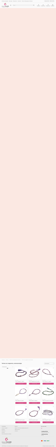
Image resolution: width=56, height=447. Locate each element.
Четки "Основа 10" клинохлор (48, 400)
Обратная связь (17, 429)
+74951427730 (44, 431)
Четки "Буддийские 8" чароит (34, 381)
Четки (7, 359)
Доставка (3, 429)
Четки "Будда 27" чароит (19, 381)
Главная (3, 359)
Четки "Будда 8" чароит (47, 419)
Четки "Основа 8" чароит (33, 419)
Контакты (3, 432)
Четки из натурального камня (15, 359)
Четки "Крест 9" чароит (33, 400)
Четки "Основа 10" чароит (20, 419)
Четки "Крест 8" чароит (19, 400)
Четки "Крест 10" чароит (47, 381)
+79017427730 (44, 434)
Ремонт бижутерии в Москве (6, 433)
